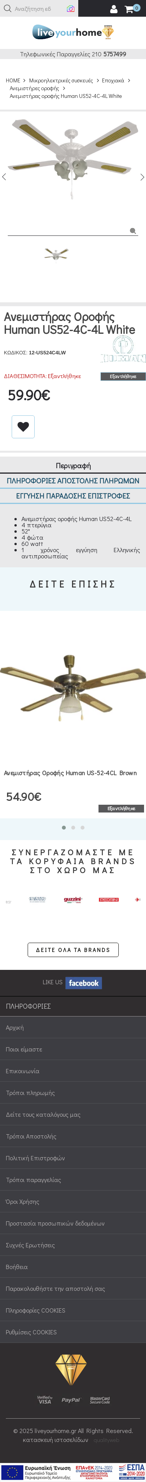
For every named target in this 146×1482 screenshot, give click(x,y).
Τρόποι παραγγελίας (33, 1179)
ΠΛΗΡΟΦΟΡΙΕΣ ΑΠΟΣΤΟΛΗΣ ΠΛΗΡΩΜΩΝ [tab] (73, 480)
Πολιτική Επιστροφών (35, 1158)
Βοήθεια (17, 1266)
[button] (8, 8)
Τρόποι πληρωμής (30, 1092)
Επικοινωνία (22, 1071)
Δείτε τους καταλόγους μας (43, 1114)
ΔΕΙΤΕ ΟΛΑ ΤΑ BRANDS (73, 950)
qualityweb (106, 1440)
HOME (13, 80)
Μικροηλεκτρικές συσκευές (61, 80)
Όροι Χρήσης (22, 1201)
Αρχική (15, 1027)
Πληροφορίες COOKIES (35, 1310)
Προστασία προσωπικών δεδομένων (55, 1223)
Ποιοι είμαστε (24, 1049)
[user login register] (113, 9)
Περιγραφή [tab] (73, 465)
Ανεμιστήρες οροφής (34, 88)
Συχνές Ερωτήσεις (30, 1245)
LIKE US (73, 982)
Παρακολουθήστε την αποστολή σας (55, 1288)
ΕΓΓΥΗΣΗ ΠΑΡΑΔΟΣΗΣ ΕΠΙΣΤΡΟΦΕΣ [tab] (73, 495)
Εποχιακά (113, 80)
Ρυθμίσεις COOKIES (31, 1332)
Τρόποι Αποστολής (31, 1136)
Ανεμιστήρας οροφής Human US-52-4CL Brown (70, 773)
